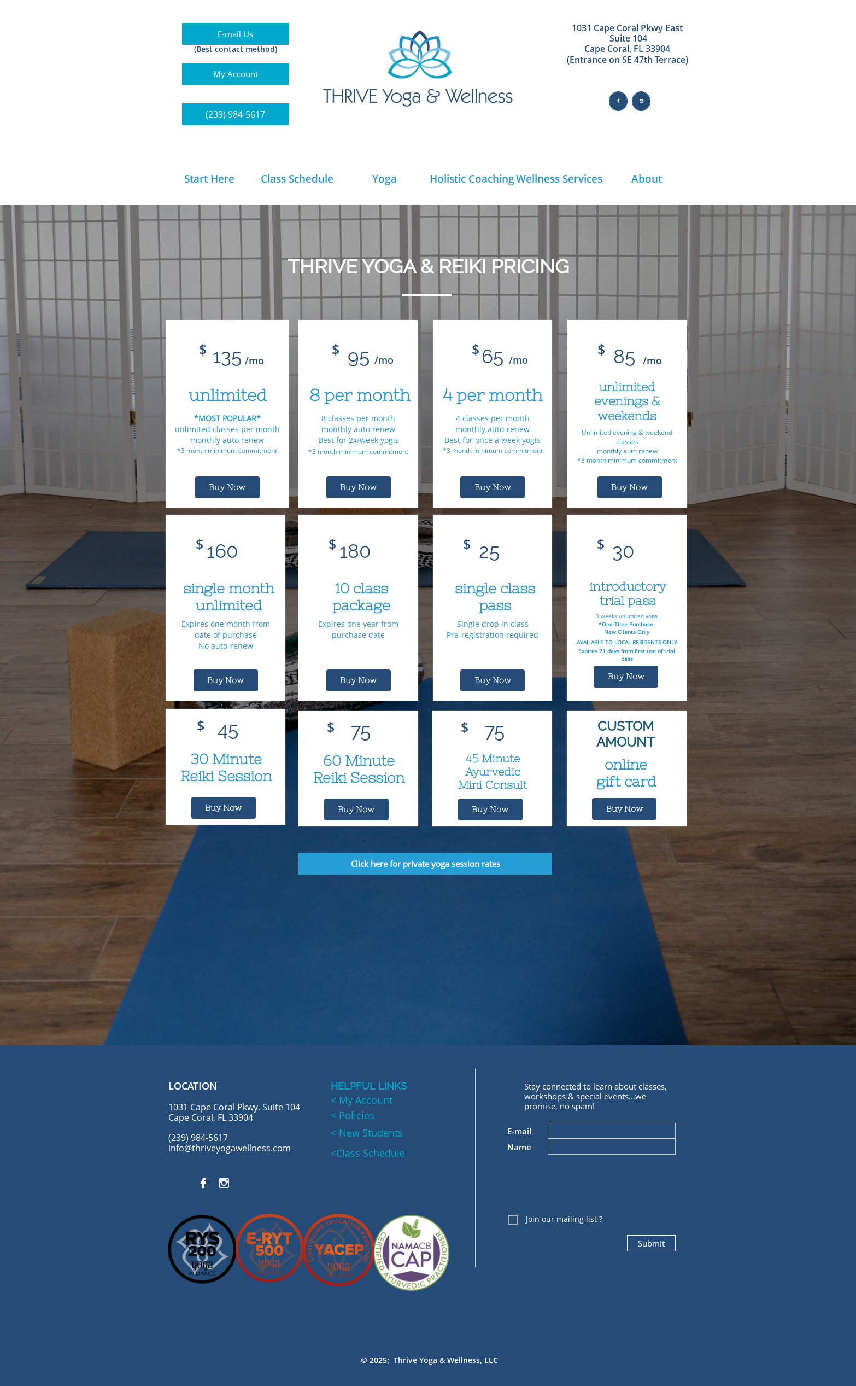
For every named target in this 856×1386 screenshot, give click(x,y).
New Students (369, 1132)
